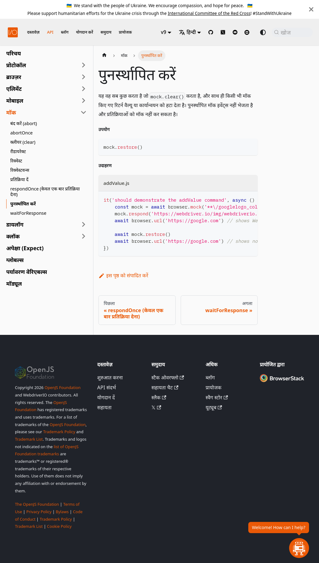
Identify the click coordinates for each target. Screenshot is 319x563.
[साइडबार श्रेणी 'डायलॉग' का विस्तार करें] (83, 224)
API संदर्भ (106, 387)
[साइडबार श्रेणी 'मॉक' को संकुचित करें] (83, 112)
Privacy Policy (38, 511)
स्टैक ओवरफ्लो (167, 377)
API (50, 32)
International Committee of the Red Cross (209, 13)
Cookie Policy (59, 526)
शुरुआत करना (110, 377)
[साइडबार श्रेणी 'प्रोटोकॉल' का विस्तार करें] (83, 65)
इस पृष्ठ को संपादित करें (123, 275)
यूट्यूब (214, 407)
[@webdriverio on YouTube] (235, 32)
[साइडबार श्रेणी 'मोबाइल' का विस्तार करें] (83, 100)
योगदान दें (106, 397)
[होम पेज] (104, 55)
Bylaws (62, 511)
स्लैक (158, 397)
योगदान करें (84, 32)
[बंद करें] (311, 9)
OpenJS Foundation (63, 387)
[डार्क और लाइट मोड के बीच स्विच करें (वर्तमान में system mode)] (263, 32)
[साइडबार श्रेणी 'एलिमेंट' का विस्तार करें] (83, 88)
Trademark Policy (59, 431)
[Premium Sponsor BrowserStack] (282, 381)
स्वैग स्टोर (217, 397)
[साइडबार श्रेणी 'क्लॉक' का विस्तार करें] (83, 236)
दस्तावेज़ (33, 32)
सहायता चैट (165, 387)
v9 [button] (163, 32)
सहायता (104, 407)
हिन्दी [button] (187, 32)
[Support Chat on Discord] (249, 32)
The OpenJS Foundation (37, 504)
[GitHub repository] (211, 32)
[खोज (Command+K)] (292, 32)
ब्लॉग (65, 32)
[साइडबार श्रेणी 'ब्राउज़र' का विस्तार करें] (83, 77)
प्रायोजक (125, 32)
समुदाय (106, 32)
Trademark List (29, 439)
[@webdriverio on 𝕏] (223, 32)
